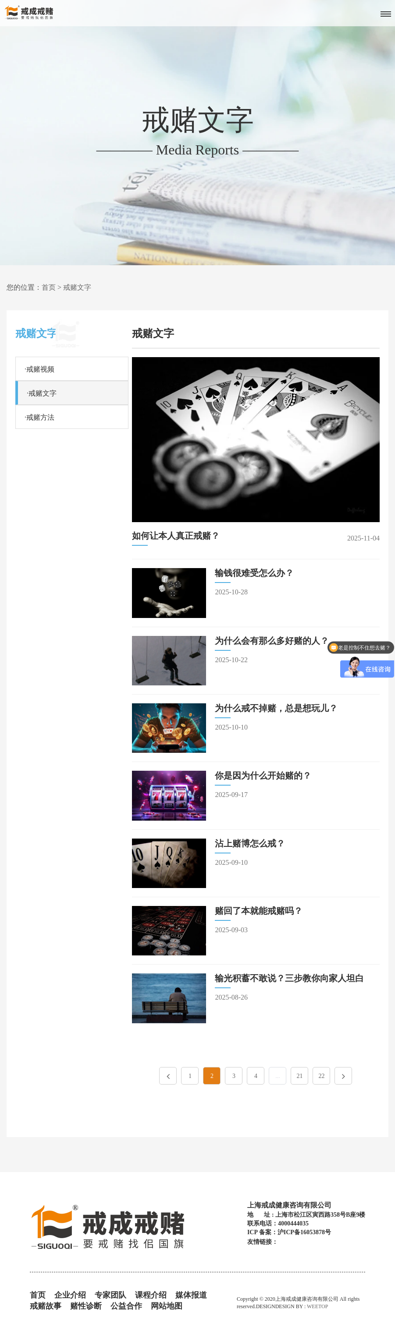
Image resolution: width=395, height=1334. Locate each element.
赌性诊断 (86, 1306)
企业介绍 (70, 1295)
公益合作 (126, 1306)
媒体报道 (191, 1295)
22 (321, 1076)
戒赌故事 (45, 1306)
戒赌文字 (77, 287)
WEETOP (317, 1306)
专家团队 (110, 1295)
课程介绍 (151, 1295)
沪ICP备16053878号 (304, 1232)
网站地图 (166, 1306)
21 (299, 1076)
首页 (49, 287)
